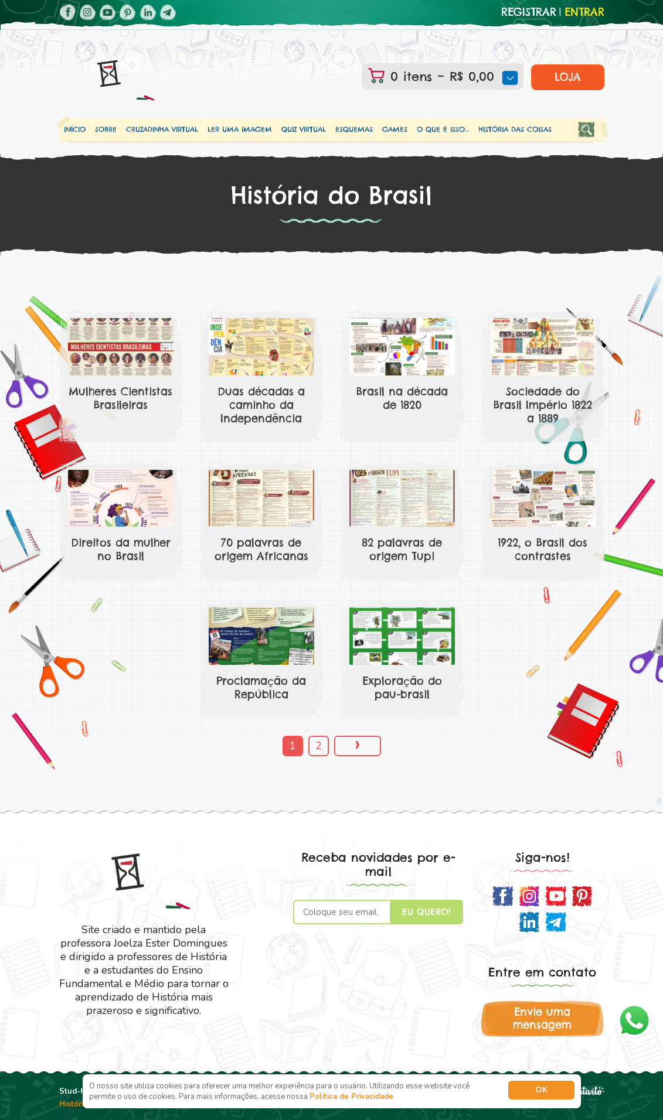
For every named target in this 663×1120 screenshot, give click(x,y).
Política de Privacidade (351, 1096)
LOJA (568, 77)
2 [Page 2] (318, 746)
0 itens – (451, 76)
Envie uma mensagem (542, 1018)
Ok (541, 1089)
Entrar (584, 12)
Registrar (528, 12)
